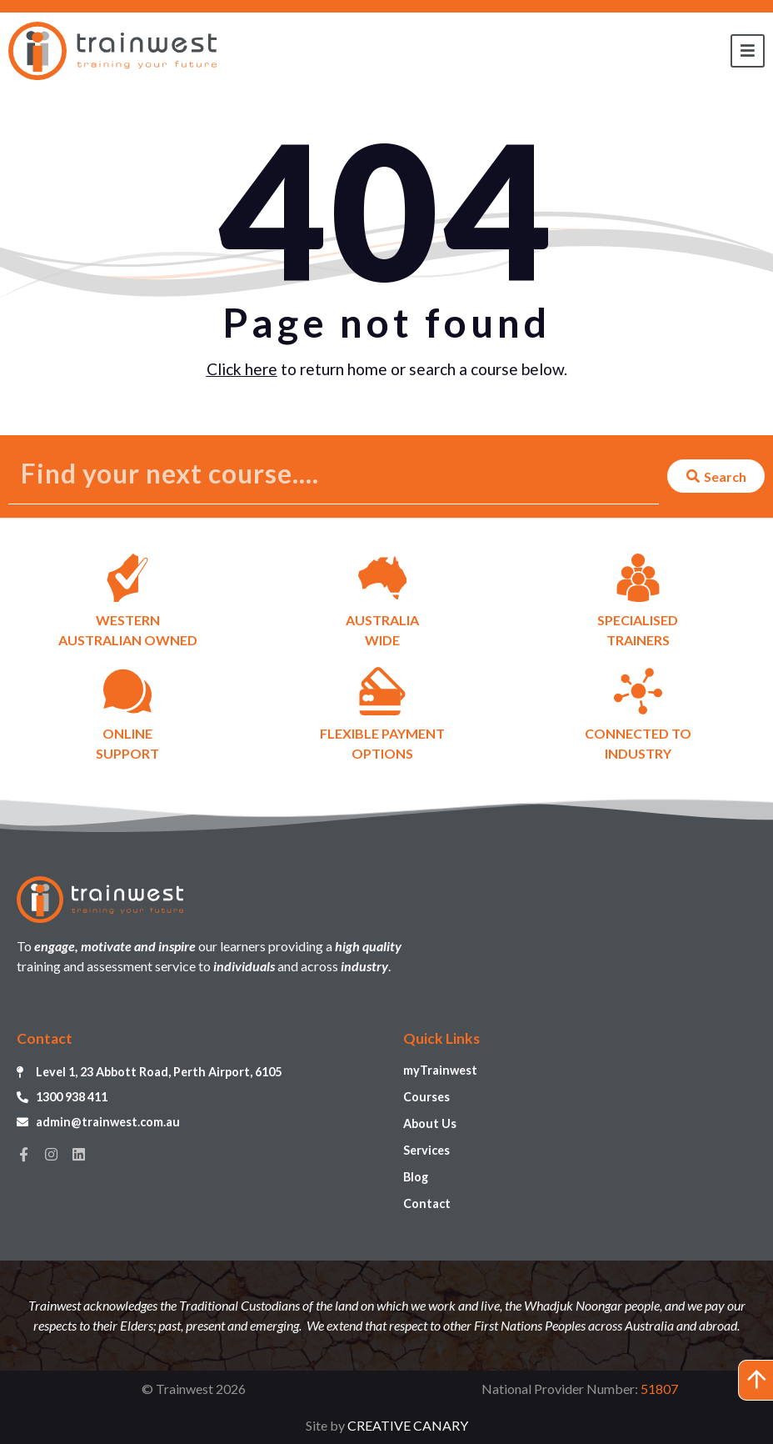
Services (426, 1150)
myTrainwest (440, 1070)
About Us (429, 1123)
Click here (242, 369)
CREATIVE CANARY (407, 1425)
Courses (426, 1097)
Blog (415, 1177)
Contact (427, 1203)
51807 (659, 1388)
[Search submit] (716, 476)
